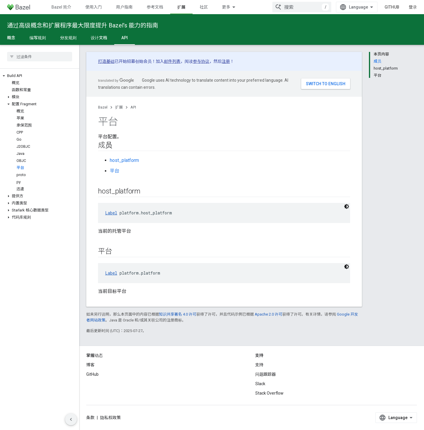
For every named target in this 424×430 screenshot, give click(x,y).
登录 (413, 7)
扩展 (119, 107)
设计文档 (99, 37)
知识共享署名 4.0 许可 (177, 314)
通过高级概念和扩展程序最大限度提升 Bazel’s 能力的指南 (82, 25)
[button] (39, 75)
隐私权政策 (110, 417)
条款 (90, 417)
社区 (204, 7)
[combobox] (301, 7)
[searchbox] (39, 56)
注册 (226, 61)
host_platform (124, 160)
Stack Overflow (269, 393)
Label (111, 213)
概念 (11, 37)
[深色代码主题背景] (346, 206)
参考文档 (155, 7)
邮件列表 (172, 61)
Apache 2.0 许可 (268, 314)
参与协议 (201, 61)
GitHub (392, 7)
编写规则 (37, 37)
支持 (259, 364)
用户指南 (124, 7)
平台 (114, 171)
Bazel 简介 (61, 7)
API (133, 107)
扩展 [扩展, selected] (181, 7)
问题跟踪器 (265, 374)
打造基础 (106, 61)
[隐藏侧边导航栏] (71, 419)
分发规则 (68, 37)
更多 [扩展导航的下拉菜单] (226, 7)
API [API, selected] (124, 37)
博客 (90, 364)
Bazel (102, 107)
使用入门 (93, 7)
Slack (260, 383)
